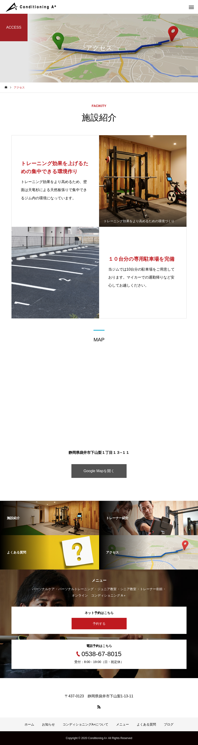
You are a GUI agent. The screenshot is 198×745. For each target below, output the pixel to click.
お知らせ (48, 724)
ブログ (168, 724)
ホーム (29, 724)
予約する (99, 623)
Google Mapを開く (99, 471)
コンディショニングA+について (86, 724)
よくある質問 (146, 724)
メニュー (122, 724)
